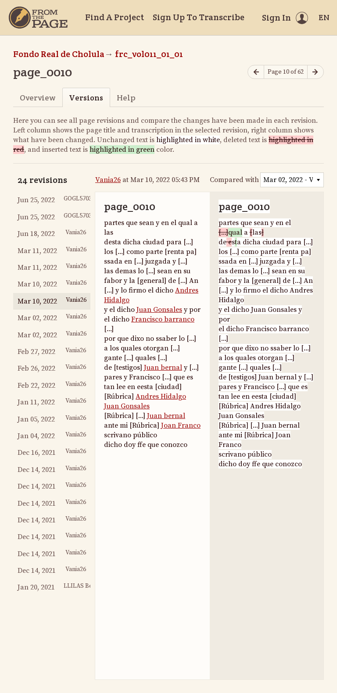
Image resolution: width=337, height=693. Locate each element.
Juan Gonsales (159, 309)
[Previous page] (255, 72)
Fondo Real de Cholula (58, 54)
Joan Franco (181, 425)
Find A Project (114, 17)
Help (126, 98)
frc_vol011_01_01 (149, 54)
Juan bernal (163, 367)
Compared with (234, 179)
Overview (37, 98)
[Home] (38, 18)
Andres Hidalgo (161, 396)
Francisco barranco (162, 319)
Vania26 (108, 179)
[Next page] (315, 72)
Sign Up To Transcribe (198, 17)
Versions (86, 98)
